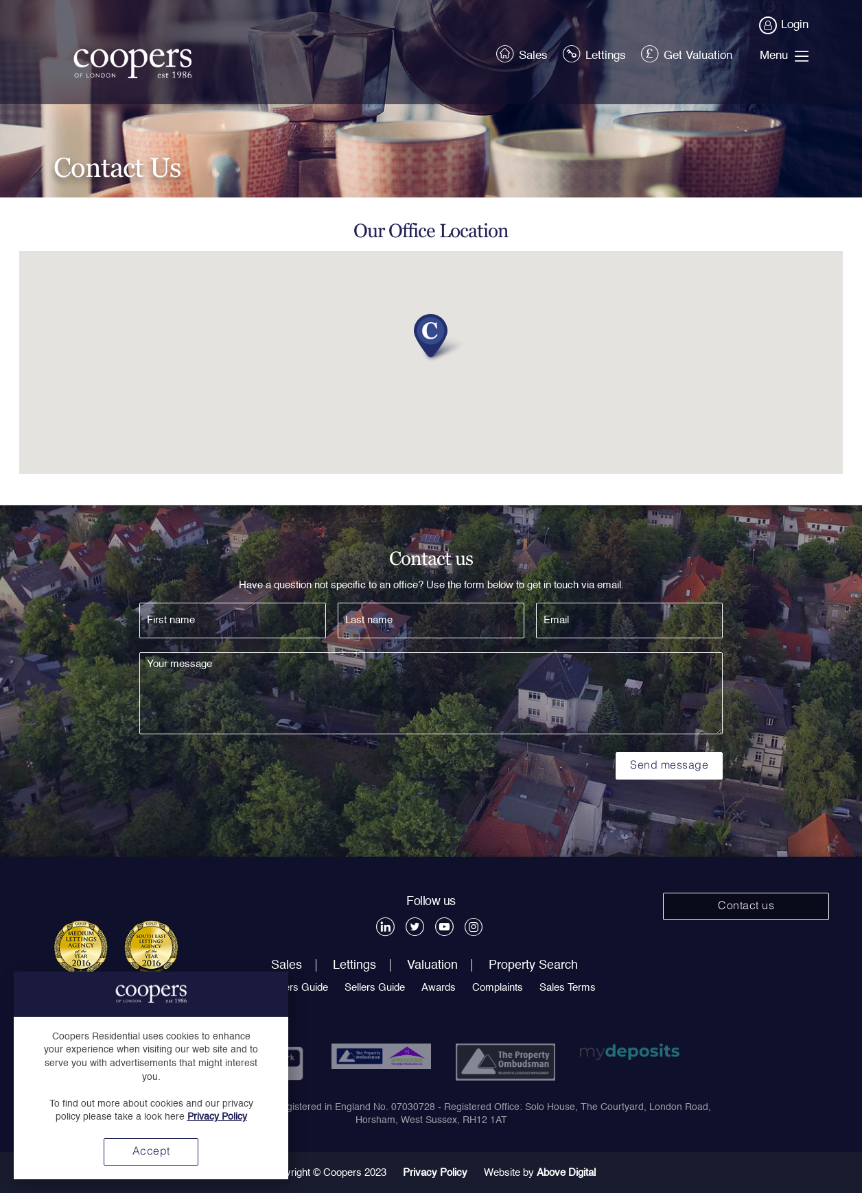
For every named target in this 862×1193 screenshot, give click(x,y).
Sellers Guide (375, 988)
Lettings (595, 53)
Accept (151, 1151)
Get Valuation (687, 53)
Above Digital (566, 1173)
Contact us (746, 906)
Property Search (533, 965)
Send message (669, 765)
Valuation (432, 965)
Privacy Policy (435, 1173)
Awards (438, 988)
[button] (430, 333)
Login (784, 25)
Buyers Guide (297, 988)
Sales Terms (567, 988)
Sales (523, 53)
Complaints (497, 988)
